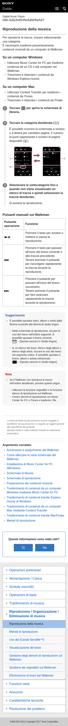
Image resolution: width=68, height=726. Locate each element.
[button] (64, 8)
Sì (23, 547)
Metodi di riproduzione (21, 520)
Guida (7, 8)
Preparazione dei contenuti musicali (30, 483)
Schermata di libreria (20, 473)
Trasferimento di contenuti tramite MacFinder (35, 515)
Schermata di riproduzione (24, 478)
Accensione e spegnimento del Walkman (33, 450)
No (45, 547)
